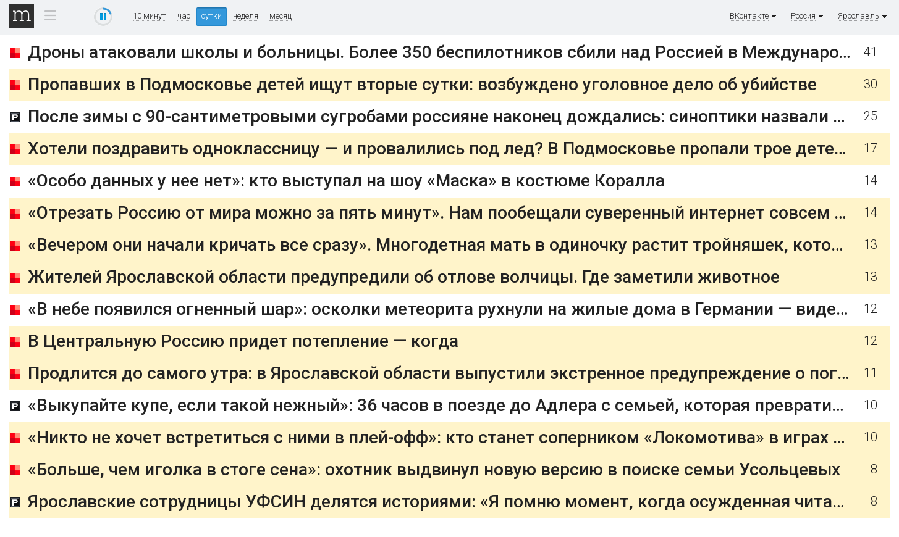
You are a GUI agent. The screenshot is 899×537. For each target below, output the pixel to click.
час (183, 16)
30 (870, 84)
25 (870, 116)
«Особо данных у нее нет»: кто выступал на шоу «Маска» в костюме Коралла (346, 180)
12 (870, 309)
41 (870, 52)
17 (870, 148)
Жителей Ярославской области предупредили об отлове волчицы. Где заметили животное (404, 277)
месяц (280, 16)
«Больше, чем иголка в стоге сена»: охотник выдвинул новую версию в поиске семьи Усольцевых (434, 469)
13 (870, 245)
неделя (245, 16)
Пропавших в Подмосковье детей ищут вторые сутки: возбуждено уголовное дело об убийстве (422, 84)
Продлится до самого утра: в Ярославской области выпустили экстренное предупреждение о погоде (447, 373)
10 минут (149, 16)
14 (870, 180)
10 (870, 405)
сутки (211, 15)
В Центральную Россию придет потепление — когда (243, 341)
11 (870, 373)
